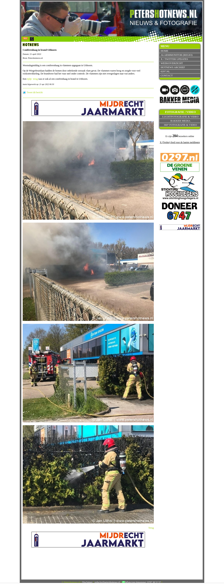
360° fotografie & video (180, 124)
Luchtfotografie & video (180, 116)
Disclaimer (87, 582)
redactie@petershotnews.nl (107, 582)
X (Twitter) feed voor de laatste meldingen (180, 142)
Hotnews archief (173, 67)
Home (164, 50)
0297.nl (165, 71)
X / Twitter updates (174, 59)
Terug (151, 527)
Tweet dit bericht (35, 92)
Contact (167, 75)
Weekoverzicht (172, 63)
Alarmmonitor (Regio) (177, 54)
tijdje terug (32, 79)
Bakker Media (180, 120)
